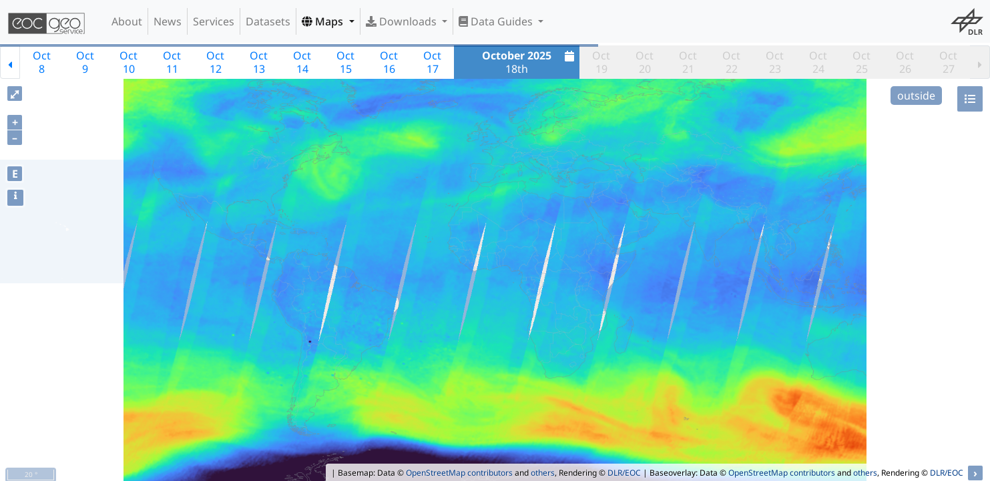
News (168, 21)
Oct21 (688, 62)
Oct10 (128, 62)
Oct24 (818, 62)
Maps (324, 21)
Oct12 (215, 62)
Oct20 (645, 62)
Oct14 (302, 62)
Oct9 (85, 62)
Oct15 (345, 62)
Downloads (402, 21)
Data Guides (497, 21)
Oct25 (861, 62)
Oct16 (389, 62)
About (126, 21)
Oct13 (259, 62)
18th (529, 62)
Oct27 (948, 62)
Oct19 (601, 62)
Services (213, 21)
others (543, 472)
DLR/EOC (624, 472)
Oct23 (775, 62)
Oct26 (905, 62)
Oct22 (731, 62)
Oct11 (172, 62)
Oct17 (432, 62)
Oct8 (42, 62)
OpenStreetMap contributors (459, 472)
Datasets (268, 21)
